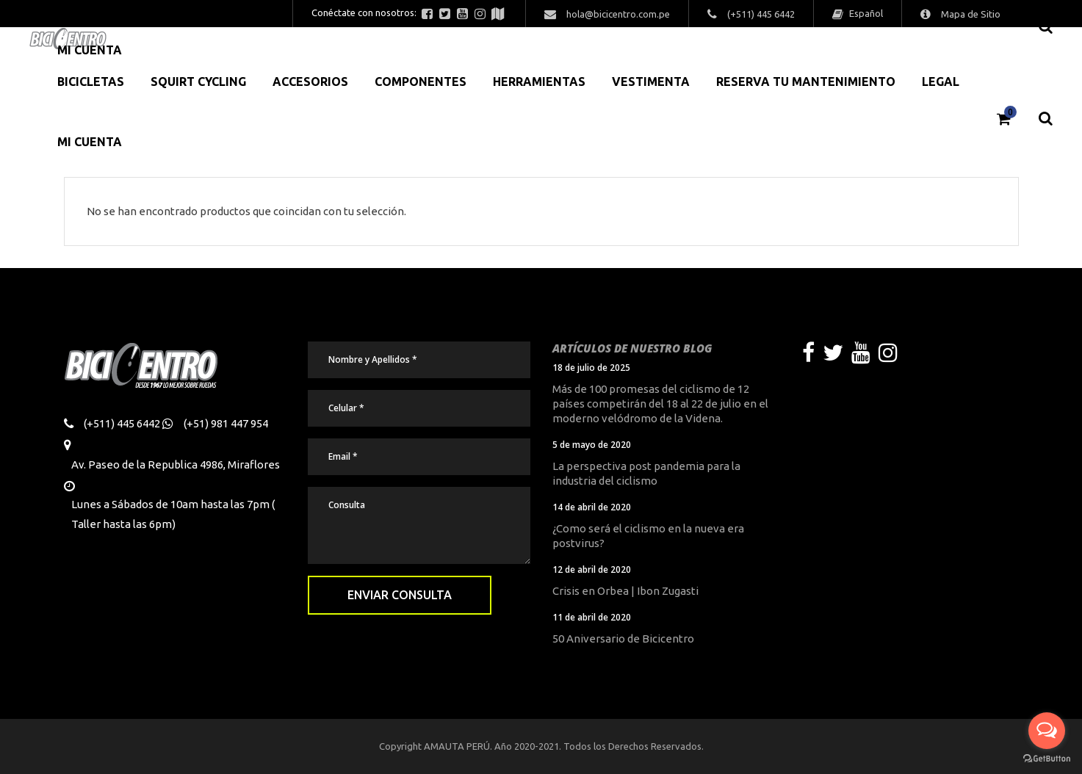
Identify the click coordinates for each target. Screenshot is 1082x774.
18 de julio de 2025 (591, 367)
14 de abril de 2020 (591, 507)
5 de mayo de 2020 (591, 444)
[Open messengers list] (1046, 730)
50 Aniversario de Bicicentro (623, 638)
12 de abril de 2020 (591, 569)
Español (865, 13)
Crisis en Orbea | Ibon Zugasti (625, 591)
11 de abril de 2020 (591, 617)
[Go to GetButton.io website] (1046, 759)
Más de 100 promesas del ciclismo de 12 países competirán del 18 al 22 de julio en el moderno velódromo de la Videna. (660, 403)
